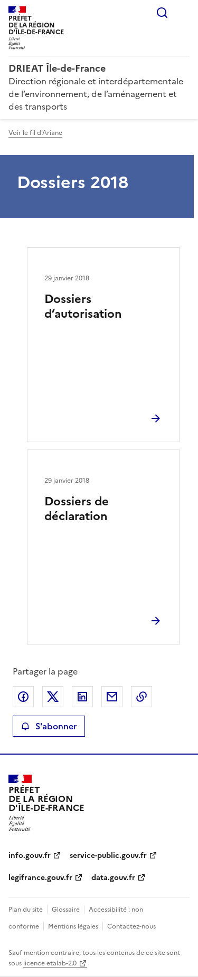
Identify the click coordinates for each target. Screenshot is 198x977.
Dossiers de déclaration (76, 509)
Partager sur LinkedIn (82, 696)
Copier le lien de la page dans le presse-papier (141, 696)
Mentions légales (73, 926)
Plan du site (25, 909)
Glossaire (66, 909)
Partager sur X (52, 696)
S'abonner (49, 726)
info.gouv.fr (29, 855)
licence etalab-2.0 (50, 963)
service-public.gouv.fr (108, 855)
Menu (183, 12)
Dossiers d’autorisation (83, 306)
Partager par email (111, 696)
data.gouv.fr (113, 877)
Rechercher (162, 12)
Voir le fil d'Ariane (35, 133)
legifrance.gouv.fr (40, 877)
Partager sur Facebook (23, 696)
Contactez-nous (131, 926)
